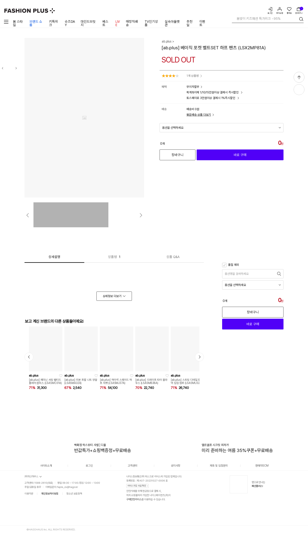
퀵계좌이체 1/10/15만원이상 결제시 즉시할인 (214, 92)
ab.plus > (168, 41)
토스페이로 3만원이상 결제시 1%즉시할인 (212, 98)
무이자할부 (194, 87)
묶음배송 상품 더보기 (200, 115)
